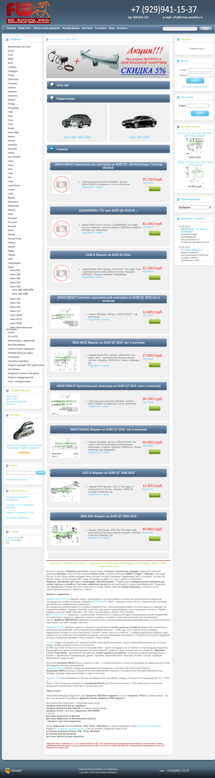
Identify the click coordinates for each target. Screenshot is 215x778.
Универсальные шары (20, 353)
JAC (10, 169)
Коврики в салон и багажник (23, 373)
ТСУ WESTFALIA (58, 614)
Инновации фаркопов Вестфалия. (17, 498)
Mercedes (13, 202)
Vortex (11, 333)
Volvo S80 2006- (20, 294)
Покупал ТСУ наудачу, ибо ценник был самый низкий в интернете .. (24, 446)
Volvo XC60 (16, 315)
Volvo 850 (15, 270)
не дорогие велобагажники (70, 728)
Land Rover (14, 186)
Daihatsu (12, 96)
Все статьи (11, 540)
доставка (148, 182)
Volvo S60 (15, 279)
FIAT (10, 116)
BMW (11, 59)
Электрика (13, 357)
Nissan (11, 210)
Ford (10, 120)
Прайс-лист (24, 28)
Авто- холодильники (19, 382)
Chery (11, 75)
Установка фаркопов (16, 401)
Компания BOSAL (55, 627)
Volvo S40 (15, 274)
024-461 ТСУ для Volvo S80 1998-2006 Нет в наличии (195, 134)
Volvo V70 (15, 311)
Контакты (122, 28)
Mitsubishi (13, 206)
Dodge (11, 104)
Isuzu (11, 161)
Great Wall (13, 133)
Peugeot (12, 218)
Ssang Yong (14, 239)
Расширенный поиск (16, 479)
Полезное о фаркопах (17, 518)
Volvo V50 (15, 303)
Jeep (10, 173)
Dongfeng (13, 108)
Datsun (12, 100)
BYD (10, 63)
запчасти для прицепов (149, 726)
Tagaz (11, 251)
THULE (49, 642)
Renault (12, 226)
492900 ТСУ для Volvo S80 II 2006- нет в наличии (195, 163)
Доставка (87, 28)
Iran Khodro (14, 157)
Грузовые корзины (18, 361)
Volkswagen (14, 263)
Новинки (62, 149)
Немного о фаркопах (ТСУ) (20, 512)
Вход (111, 28)
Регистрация (187, 87)
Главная (11, 28)
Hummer (12, 145)
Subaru (12, 243)
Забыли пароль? (201, 87)
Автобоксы (14, 369)
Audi (10, 55)
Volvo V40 (15, 299)
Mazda (11, 198)
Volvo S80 (15, 287)
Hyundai (12, 149)
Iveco (11, 165)
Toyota (11, 255)
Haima (11, 137)
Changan (12, 71)
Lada (10, 182)
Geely (11, 128)
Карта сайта (12, 396)
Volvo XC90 (16, 323)
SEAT (11, 231)
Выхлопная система (19, 47)
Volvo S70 (15, 283)
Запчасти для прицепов (47, 28)
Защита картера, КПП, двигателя (26, 365)
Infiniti (11, 153)
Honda (11, 141)
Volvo (11, 267)
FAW (10, 112)
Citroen (12, 88)
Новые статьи (13, 537)
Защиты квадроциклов (20, 377)
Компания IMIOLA (55, 668)
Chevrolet (13, 79)
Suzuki (11, 247)
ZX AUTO (13, 337)
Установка (100, 28)
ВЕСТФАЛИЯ (99, 601)
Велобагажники (71, 28)
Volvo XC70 (16, 319)
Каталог (53, 39)
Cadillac (12, 67)
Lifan (10, 194)
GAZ (10, 124)
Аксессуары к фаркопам (21, 341)
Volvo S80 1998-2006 (22, 290)
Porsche (12, 222)
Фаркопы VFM (53, 678)
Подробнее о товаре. (92, 187)
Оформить (113, 769)
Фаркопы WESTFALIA (57, 599)
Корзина (186, 39)
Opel (10, 214)
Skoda (11, 235)
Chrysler (12, 84)
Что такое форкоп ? (192, 250)
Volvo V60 (15, 307)
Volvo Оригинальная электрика (19, 328)
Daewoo (12, 92)
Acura (11, 51)
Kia (9, 177)
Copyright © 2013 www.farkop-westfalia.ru (98, 772)
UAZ (10, 259)
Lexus (11, 190)
